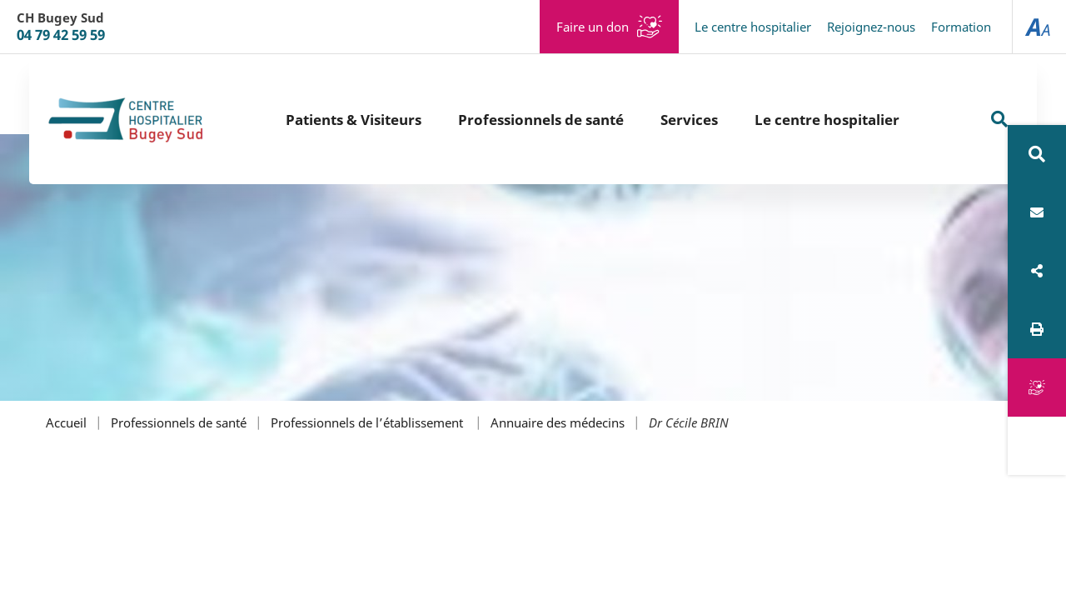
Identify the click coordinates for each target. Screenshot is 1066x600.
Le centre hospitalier (753, 26)
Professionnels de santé (179, 423)
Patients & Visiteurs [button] (353, 119)
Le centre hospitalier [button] (827, 119)
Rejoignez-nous (871, 26)
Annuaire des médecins (558, 423)
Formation (961, 26)
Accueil (66, 423)
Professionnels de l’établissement (368, 423)
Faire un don (592, 26)
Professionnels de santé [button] (541, 119)
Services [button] (689, 119)
